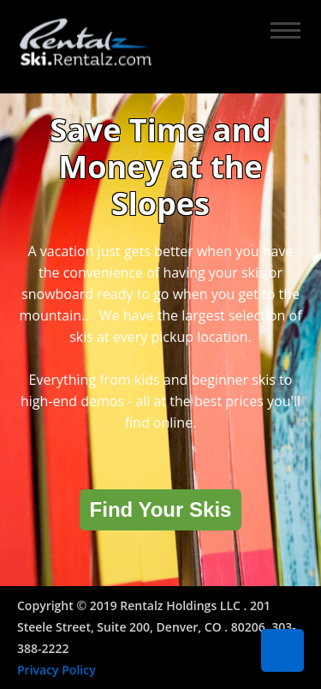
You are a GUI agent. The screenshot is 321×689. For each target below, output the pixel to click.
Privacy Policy (56, 670)
